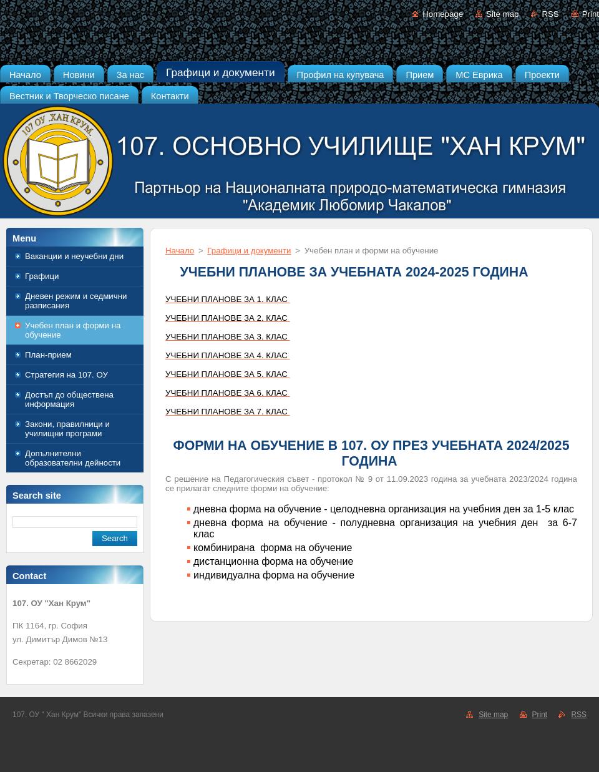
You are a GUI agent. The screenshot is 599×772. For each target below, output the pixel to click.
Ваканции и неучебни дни (74, 256)
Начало (179, 250)
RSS (550, 14)
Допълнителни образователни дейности (72, 458)
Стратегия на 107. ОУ (66, 374)
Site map (502, 14)
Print (590, 14)
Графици (42, 276)
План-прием (48, 354)
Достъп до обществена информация (69, 399)
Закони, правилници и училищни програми (67, 428)
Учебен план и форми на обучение (72, 330)
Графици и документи (249, 250)
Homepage (442, 14)
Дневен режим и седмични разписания (76, 300)
